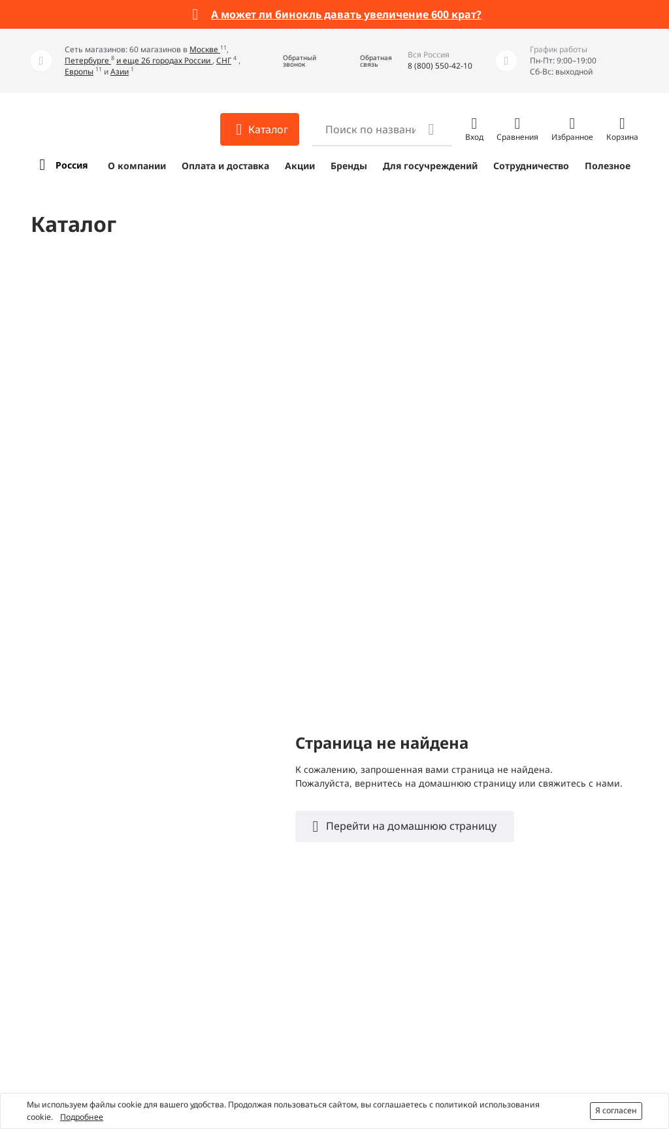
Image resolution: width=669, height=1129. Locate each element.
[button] (290, 61)
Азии (119, 71)
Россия (72, 165)
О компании (137, 165)
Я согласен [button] (616, 1110)
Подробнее (81, 1116)
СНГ (223, 60)
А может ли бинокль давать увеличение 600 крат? (346, 14)
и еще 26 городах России (164, 60)
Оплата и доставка (225, 165)
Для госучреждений (430, 165)
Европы (79, 71)
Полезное (607, 165)
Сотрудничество (531, 165)
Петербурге (88, 60)
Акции (300, 165)
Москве (204, 49)
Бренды (349, 165)
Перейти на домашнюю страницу (410, 826)
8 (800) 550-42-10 (440, 65)
